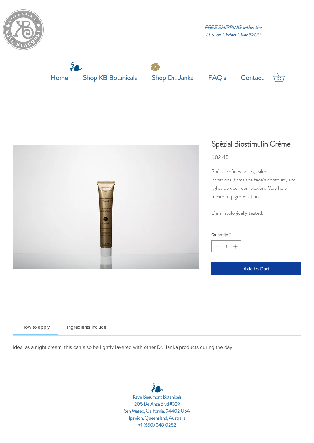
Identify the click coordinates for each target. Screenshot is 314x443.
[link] (35, 327)
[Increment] (236, 246)
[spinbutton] (226, 246)
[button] (283, 77)
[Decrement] (216, 246)
